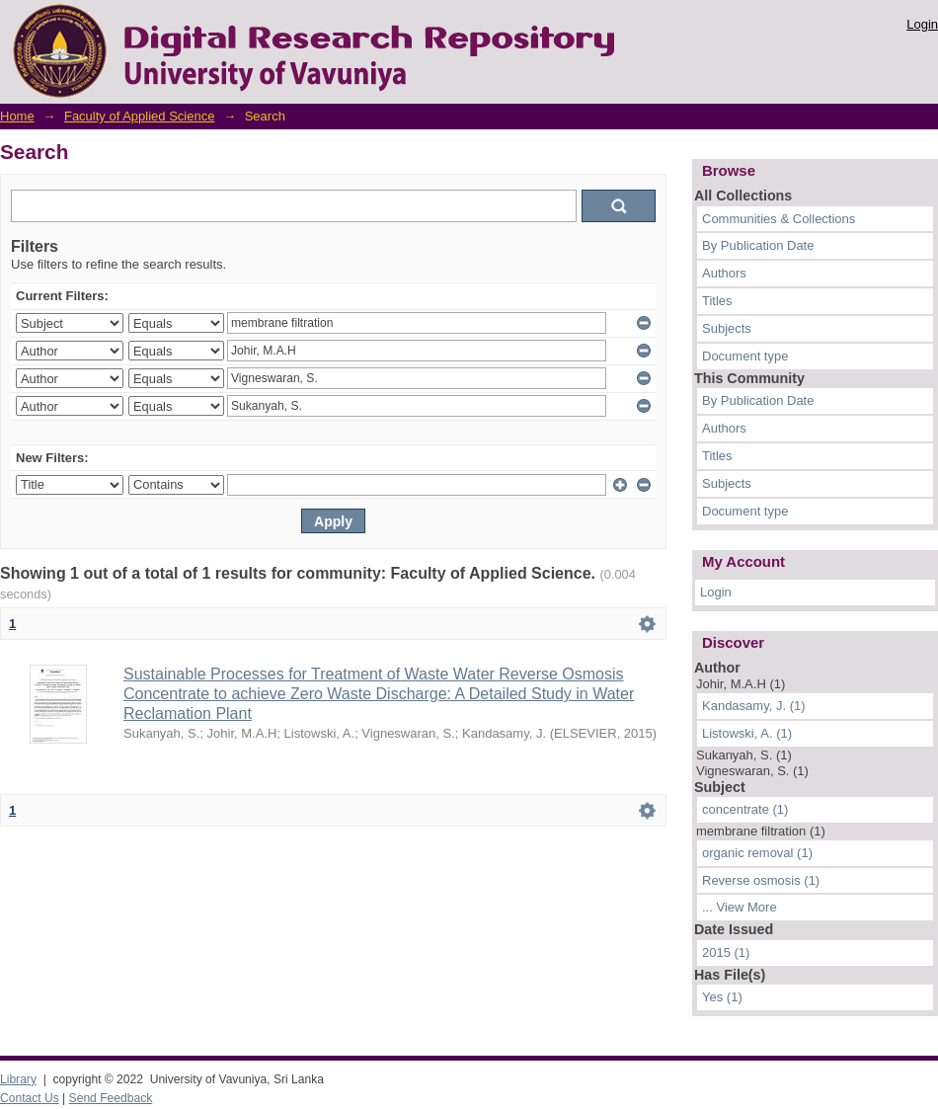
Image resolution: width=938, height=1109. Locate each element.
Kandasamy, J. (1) (754, 705)
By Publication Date (758, 245)
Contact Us (29, 1098)
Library (18, 1079)
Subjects (726, 328)
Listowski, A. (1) (747, 733)
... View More (739, 907)
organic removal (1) (757, 852)
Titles (717, 300)
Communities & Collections (778, 218)
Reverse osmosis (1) (761, 880)
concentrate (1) (745, 809)
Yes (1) (722, 997)
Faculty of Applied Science (139, 116)
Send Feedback (111, 1098)
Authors (724, 273)
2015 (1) (725, 952)
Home (17, 116)
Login (922, 24)
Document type (745, 356)
